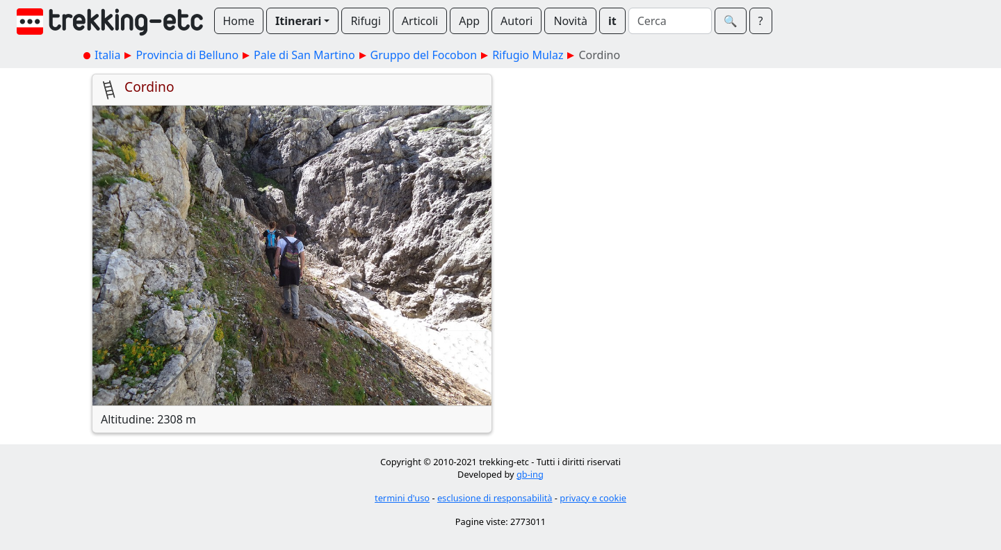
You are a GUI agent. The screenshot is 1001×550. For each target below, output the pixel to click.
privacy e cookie (593, 498)
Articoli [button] (420, 21)
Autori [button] (516, 21)
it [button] (612, 21)
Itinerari (298, 21)
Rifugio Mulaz (527, 55)
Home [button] (239, 21)
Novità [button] (570, 21)
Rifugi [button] (365, 21)
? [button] (760, 21)
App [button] (469, 21)
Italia (107, 55)
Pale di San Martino (304, 55)
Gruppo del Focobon (424, 55)
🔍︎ (731, 21)
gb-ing (530, 474)
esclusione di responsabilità (495, 498)
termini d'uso (402, 498)
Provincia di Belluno (187, 55)
